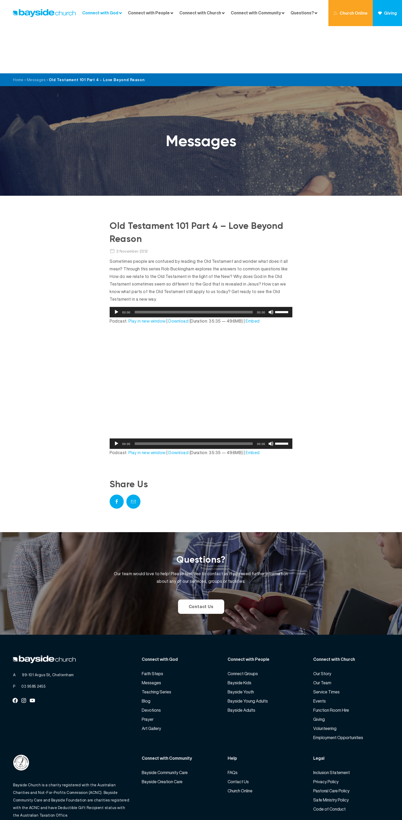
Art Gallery (151, 681)
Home (18, 32)
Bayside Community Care (165, 725)
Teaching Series (156, 644)
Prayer (147, 672)
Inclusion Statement (331, 725)
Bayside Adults (241, 663)
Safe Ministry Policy (331, 753)
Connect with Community (256, 12)
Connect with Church (200, 12)
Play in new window (147, 274)
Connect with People (149, 12)
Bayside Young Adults (248, 654)
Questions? (302, 12)
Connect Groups (243, 626)
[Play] (116, 265)
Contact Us (201, 559)
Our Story (322, 626)
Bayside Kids (239, 635)
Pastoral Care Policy (331, 743)
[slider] (194, 265)
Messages (36, 32)
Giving (387, 13)
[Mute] (271, 265)
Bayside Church (41, 804)
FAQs (233, 725)
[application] (201, 265)
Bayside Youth (241, 644)
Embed (253, 274)
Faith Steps (152, 626)
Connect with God (100, 12)
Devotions (151, 663)
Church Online (351, 13)
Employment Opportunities (338, 690)
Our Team (322, 635)
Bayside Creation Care (162, 734)
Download (178, 274)
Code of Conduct (329, 762)
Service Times (326, 644)
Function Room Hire (331, 663)
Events (319, 654)
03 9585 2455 (33, 639)
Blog (146, 654)
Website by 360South (370, 804)
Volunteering (324, 681)
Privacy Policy (326, 734)
